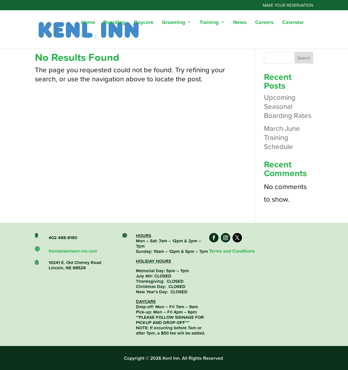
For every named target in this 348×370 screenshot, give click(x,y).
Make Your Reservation (288, 5)
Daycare (143, 23)
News (240, 23)
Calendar (293, 23)
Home (88, 23)
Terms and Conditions (232, 251)
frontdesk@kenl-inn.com (73, 258)
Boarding (114, 23)
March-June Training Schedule (282, 137)
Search (303, 58)
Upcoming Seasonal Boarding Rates (287, 106)
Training (209, 23)
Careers (264, 23)
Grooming (173, 23)
